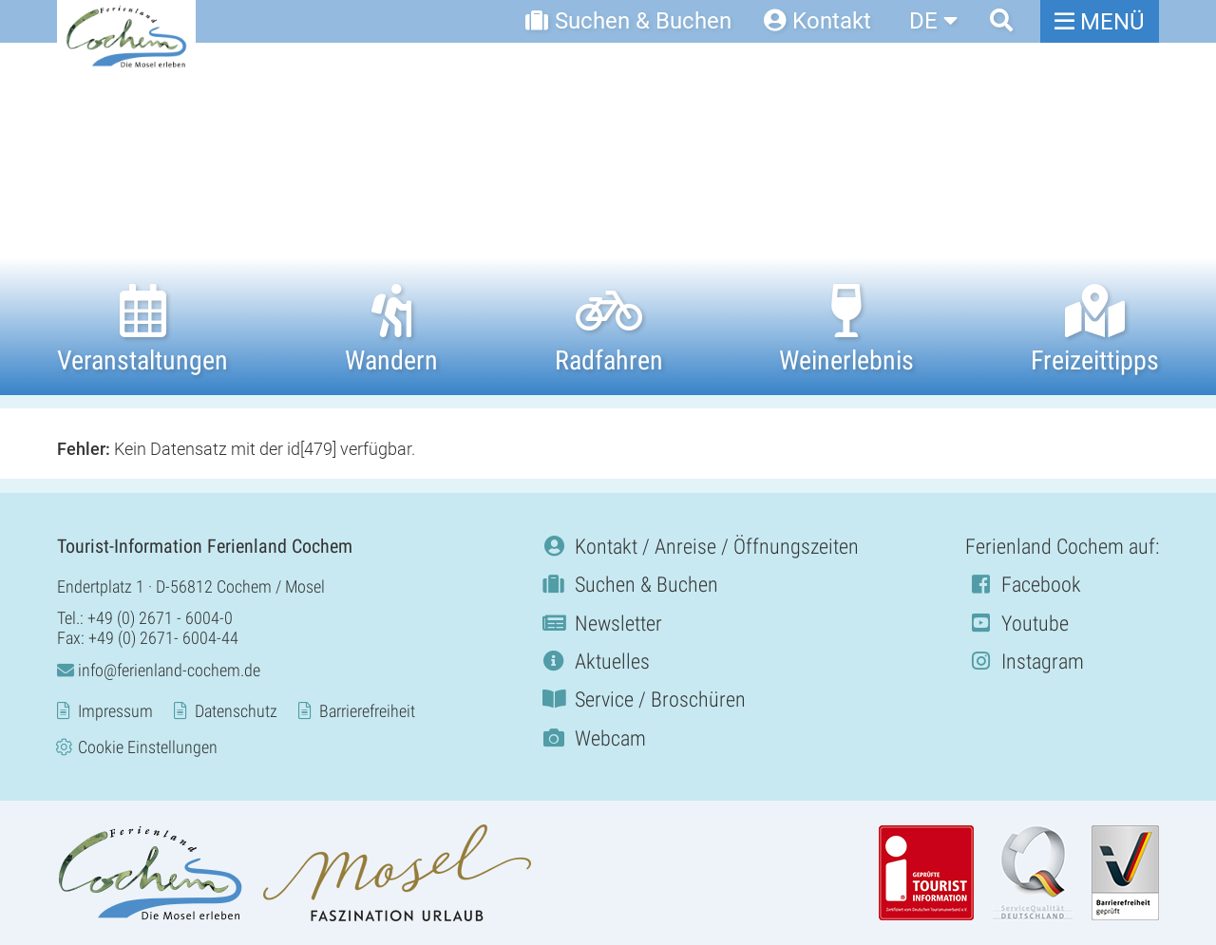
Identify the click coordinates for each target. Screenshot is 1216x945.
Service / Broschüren (642, 699)
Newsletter (600, 623)
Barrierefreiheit (367, 711)
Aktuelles (594, 661)
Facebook (1023, 584)
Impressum (115, 711)
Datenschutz (236, 711)
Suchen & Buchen (628, 584)
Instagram (1024, 661)
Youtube (1017, 623)
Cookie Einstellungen (148, 747)
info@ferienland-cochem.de (158, 670)
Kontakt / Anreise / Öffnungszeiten (699, 546)
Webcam (592, 738)
